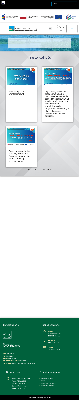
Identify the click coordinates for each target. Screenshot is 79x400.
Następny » (47, 169)
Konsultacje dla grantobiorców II (16, 92)
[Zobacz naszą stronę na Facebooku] (72, 29)
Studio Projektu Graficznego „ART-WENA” (39, 397)
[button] (50, 28)
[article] (21, 94)
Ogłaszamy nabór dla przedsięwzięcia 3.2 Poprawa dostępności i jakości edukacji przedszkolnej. (20, 156)
